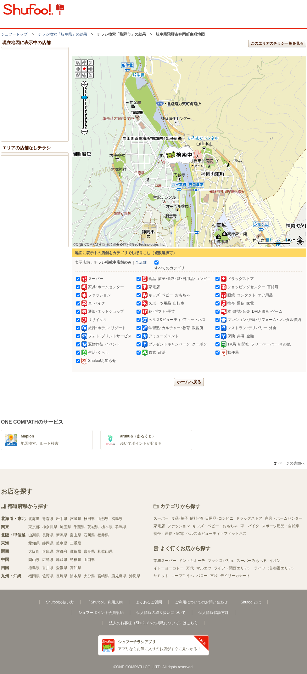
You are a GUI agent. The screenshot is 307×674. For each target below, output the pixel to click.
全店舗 (141, 262)
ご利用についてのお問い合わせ (201, 602)
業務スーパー (165, 560)
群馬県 (120, 527)
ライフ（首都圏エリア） (275, 568)
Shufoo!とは (251, 602)
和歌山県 (105, 551)
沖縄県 (134, 576)
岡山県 (34, 559)
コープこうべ (182, 576)
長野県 (47, 535)
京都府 (61, 551)
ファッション (178, 526)
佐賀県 (47, 576)
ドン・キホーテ (192, 560)
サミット (161, 576)
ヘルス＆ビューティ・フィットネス (216, 533)
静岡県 (47, 543)
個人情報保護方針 (213, 612)
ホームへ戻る (189, 382)
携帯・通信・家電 (169, 533)
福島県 (117, 519)
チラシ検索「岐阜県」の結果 (62, 34)
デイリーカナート (235, 576)
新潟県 (61, 535)
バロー (202, 576)
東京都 (34, 527)
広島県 (47, 559)
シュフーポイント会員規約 (101, 612)
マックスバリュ (221, 560)
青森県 (47, 519)
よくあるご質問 (149, 602)
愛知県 (34, 543)
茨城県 (93, 527)
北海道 (34, 519)
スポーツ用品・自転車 (280, 526)
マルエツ (203, 568)
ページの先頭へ (289, 463)
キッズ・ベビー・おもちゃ (215, 526)
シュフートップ (14, 34)
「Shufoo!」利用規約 (104, 602)
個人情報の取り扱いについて (161, 612)
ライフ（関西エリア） (233, 568)
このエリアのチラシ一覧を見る (277, 43)
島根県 (75, 559)
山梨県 (34, 535)
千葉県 (79, 527)
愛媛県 (61, 568)
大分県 (89, 576)
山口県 (89, 559)
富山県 (75, 535)
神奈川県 (49, 527)
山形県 (103, 519)
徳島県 (34, 568)
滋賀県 (75, 551)
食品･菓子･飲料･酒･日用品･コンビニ (202, 518)
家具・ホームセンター (284, 518)
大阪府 (34, 551)
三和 (214, 576)
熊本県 (75, 576)
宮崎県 (103, 576)
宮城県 (75, 519)
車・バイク (249, 526)
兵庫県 (47, 551)
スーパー (161, 518)
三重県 (75, 543)
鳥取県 (61, 559)
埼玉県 (65, 527)
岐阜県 (61, 543)
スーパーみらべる (252, 560)
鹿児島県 (118, 576)
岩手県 (61, 519)
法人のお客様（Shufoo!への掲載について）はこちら (153, 623)
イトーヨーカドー (169, 568)
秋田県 (89, 519)
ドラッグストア (249, 518)
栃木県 (107, 527)
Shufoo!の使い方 (60, 602)
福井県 (103, 535)
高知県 (75, 568)
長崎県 (61, 576)
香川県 (47, 568)
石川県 (89, 535)
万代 (190, 568)
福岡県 (34, 576)
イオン (275, 560)
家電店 (159, 526)
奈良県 (89, 551)
